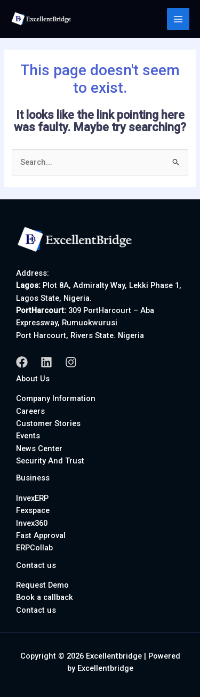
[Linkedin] (46, 362)
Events (28, 435)
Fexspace (33, 510)
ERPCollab (34, 547)
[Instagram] (71, 362)
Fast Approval (41, 535)
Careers (30, 411)
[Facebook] (22, 362)
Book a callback (44, 597)
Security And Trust (50, 461)
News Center (39, 448)
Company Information (55, 398)
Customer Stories (48, 423)
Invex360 (31, 523)
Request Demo (42, 585)
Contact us (36, 610)
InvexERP (32, 498)
